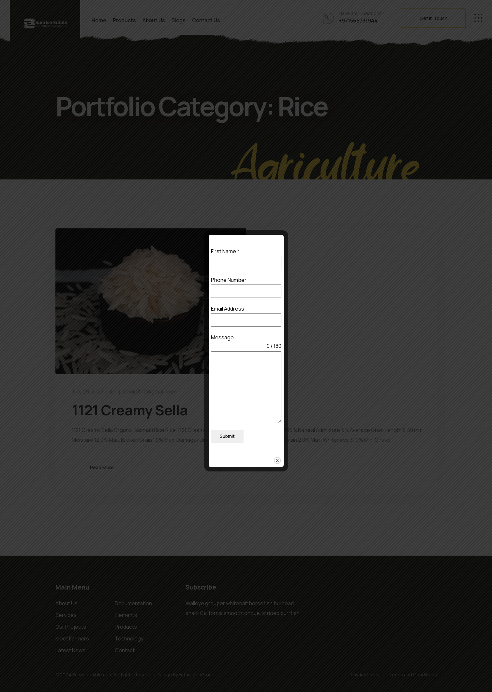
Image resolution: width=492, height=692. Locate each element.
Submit (227, 437)
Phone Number (228, 280)
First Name (225, 252)
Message (222, 338)
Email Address (227, 309)
